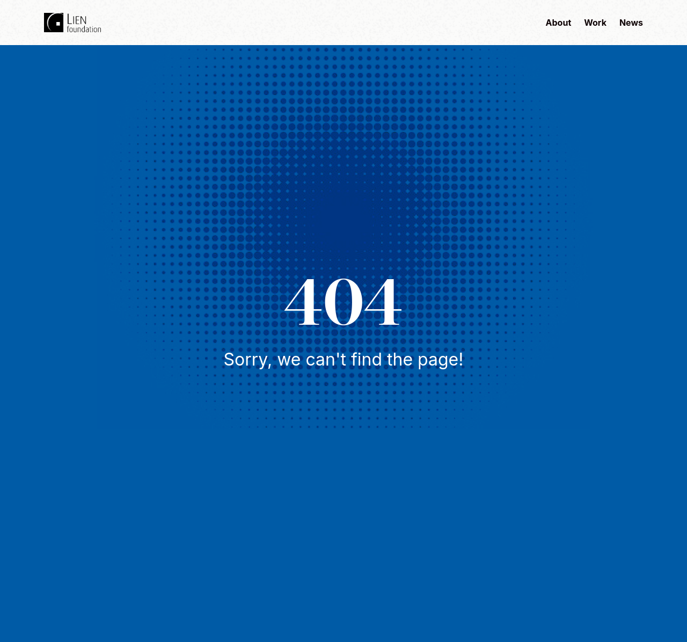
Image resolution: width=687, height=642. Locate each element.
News (631, 22)
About (559, 22)
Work (595, 22)
